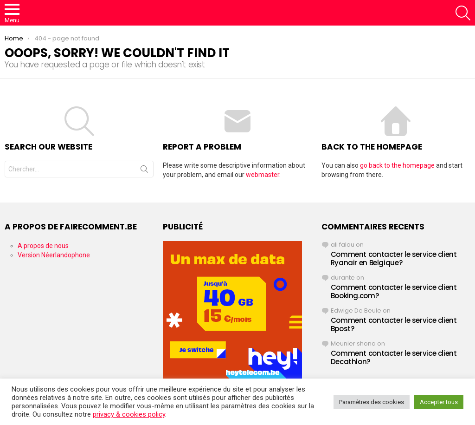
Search (144, 171)
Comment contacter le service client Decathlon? (394, 357)
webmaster (262, 174)
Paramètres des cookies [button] (371, 402)
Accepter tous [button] (439, 402)
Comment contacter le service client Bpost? (394, 324)
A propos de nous (43, 245)
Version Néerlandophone (54, 255)
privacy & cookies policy (129, 414)
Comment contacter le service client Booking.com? (394, 291)
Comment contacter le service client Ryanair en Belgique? (394, 258)
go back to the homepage (397, 165)
